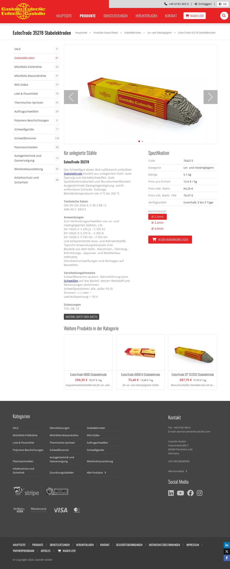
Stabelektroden (132, 32)
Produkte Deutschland (105, 32)
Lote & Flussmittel (23, 442)
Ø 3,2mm (157, 222)
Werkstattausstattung (100, 461)
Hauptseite (64, 15)
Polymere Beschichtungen (28, 450)
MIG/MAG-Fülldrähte (25, 435)
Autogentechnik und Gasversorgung (62, 459)
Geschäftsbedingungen (129, 545)
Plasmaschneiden (23, 461)
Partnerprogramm (23, 551)
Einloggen (203, 4)
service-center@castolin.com (193, 431)
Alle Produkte (96, 472)
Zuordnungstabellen (62, 472)
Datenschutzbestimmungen (164, 545)
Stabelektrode (73, 173)
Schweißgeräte (95, 450)
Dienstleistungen (116, 15)
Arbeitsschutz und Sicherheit (23, 470)
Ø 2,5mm (157, 217)
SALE (15, 428)
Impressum (192, 545)
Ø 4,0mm (157, 228)
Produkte (88, 15)
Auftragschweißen (97, 442)
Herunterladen (146, 15)
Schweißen (71, 281)
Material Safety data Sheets (81, 317)
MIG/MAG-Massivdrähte (64, 435)
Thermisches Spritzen (62, 442)
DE (223, 4)
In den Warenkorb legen (170, 239)
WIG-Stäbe (93, 435)
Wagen (194, 15)
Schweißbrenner (59, 450)
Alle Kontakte (177, 471)
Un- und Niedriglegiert (159, 32)
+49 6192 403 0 (176, 4)
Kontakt (171, 15)
